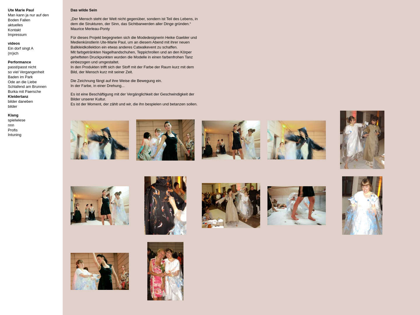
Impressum (17, 34)
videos (14, 43)
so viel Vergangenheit (26, 72)
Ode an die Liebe (22, 82)
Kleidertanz (18, 96)
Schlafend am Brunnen (27, 86)
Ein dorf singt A (20, 48)
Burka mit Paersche (24, 91)
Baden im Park (20, 77)
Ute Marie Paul (21, 10)
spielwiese (16, 120)
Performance (19, 62)
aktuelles (15, 25)
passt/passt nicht (22, 67)
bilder (12, 106)
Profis (13, 130)
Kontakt (14, 30)
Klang (13, 115)
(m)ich (13, 53)
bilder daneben (20, 101)
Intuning (14, 135)
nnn (11, 125)
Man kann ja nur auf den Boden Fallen (28, 17)
